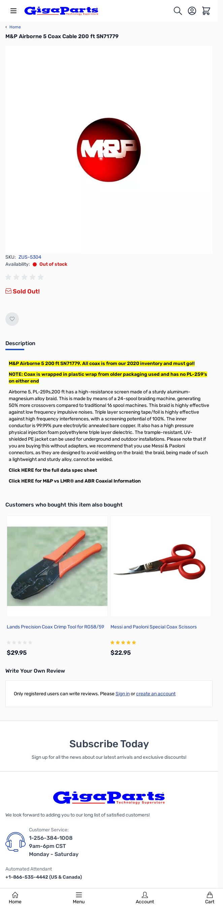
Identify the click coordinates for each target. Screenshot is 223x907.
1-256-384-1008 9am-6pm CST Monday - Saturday (53, 846)
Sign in (123, 694)
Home (15, 898)
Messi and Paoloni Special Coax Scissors (153, 627)
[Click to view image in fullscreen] (109, 150)
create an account (156, 694)
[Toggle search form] (178, 11)
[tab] (20, 345)
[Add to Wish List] (12, 319)
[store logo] (61, 10)
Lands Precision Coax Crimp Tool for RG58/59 (55, 627)
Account (145, 898)
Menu (79, 898)
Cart (209, 898)
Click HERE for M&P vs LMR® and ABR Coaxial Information (75, 481)
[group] (25, 277)
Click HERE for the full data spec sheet (53, 470)
